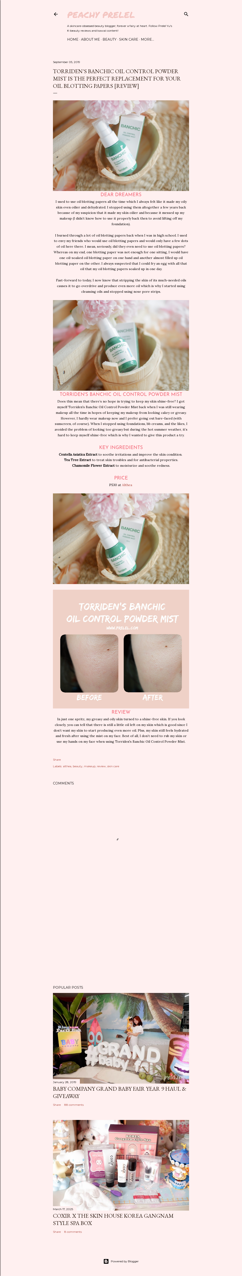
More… (147, 39)
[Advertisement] (121, 940)
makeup (89, 766)
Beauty (110, 39)
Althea (127, 485)
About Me (90, 39)
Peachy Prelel (101, 14)
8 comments (73, 1232)
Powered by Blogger (121, 1261)
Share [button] (57, 759)
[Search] (186, 13)
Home (72, 39)
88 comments (74, 1104)
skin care (113, 766)
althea (67, 766)
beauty (77, 766)
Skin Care (128, 39)
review (101, 766)
